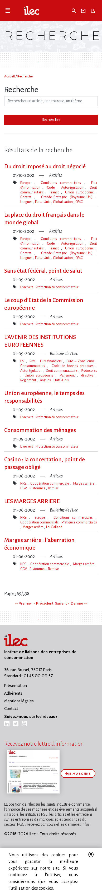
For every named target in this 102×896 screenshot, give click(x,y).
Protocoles (89, 371)
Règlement (28, 380)
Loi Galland (54, 527)
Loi (23, 361)
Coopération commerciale (50, 483)
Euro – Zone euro (81, 361)
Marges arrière (84, 483)
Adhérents (13, 693)
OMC (79, 202)
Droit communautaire (62, 371)
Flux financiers (51, 361)
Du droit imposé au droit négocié (45, 166)
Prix (33, 361)
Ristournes (38, 488)
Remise (53, 488)
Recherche (25, 76)
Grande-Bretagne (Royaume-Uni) (68, 197)
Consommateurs (33, 366)
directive (88, 375)
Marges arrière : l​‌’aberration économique (39, 544)
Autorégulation (73, 187)
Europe (27, 183)
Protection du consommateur (57, 287)
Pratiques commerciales (79, 522)
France (55, 192)
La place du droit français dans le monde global (44, 219)
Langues (26, 202)
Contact (11, 708)
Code (52, 187)
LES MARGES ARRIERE (32, 501)
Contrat (27, 197)
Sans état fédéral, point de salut (43, 271)
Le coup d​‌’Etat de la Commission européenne (43, 304)
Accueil (10, 76)
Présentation (15, 685)
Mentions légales (19, 701)
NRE (23, 483)
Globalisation (63, 202)
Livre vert (26, 287)
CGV (23, 488)
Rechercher (51, 120)
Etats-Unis (43, 202)
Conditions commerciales (62, 183)
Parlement (68, 375)
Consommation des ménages (40, 430)
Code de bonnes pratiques (73, 366)
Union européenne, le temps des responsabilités (44, 397)
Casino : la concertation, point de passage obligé (44, 463)
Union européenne (80, 192)
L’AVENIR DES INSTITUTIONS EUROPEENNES (40, 341)
